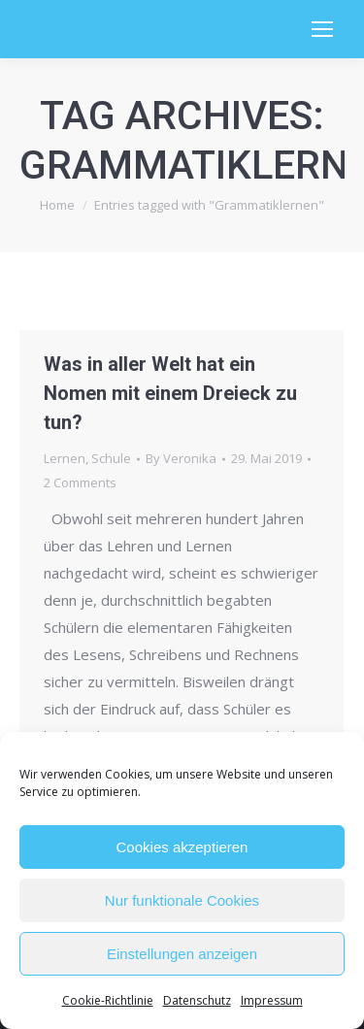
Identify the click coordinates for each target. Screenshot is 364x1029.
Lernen (64, 458)
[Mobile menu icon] (322, 29)
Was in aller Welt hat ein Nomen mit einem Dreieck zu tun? (170, 393)
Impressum (272, 1000)
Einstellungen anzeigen (182, 954)
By (181, 458)
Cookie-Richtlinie (107, 1000)
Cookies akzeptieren (182, 847)
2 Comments (80, 482)
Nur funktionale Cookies (182, 900)
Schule (111, 458)
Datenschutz (197, 1000)
